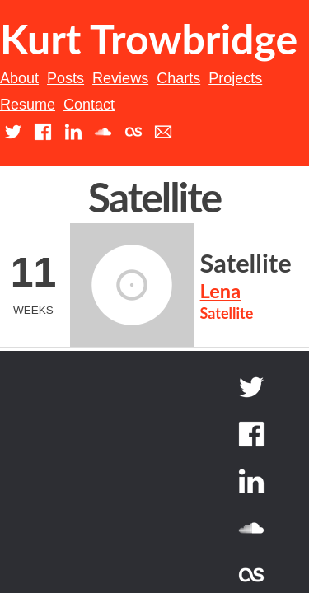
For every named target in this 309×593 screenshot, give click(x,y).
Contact (184, 156)
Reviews (142, 129)
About (40, 129)
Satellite (130, 302)
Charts (200, 129)
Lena (104, 330)
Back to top (228, 462)
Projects (256, 129)
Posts (86, 129)
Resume (122, 156)
